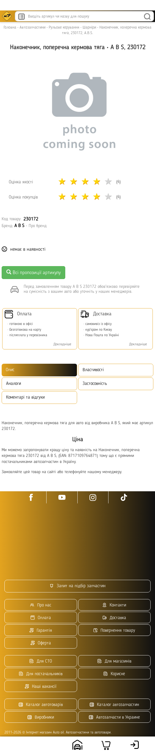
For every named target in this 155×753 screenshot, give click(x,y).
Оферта (41, 643)
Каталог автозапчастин (114, 704)
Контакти (114, 605)
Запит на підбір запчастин (77, 586)
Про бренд (38, 226)
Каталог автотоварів (41, 704)
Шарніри (89, 27)
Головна (10, 27)
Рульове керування (64, 27)
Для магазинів (114, 661)
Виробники (41, 717)
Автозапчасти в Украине (114, 717)
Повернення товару (114, 630)
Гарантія (40, 630)
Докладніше (62, 344)
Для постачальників (40, 674)
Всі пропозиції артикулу (33, 272)
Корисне (114, 674)
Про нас (40, 605)
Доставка (114, 618)
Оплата (41, 618)
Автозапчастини (32, 27)
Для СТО (40, 661)
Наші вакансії (40, 686)
